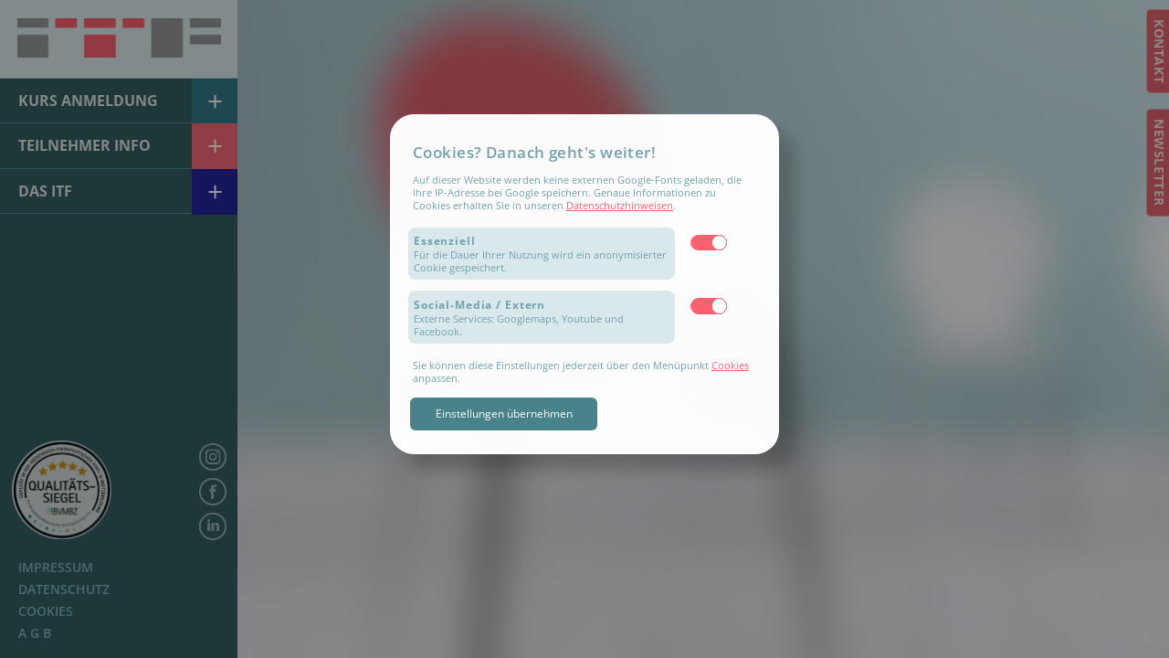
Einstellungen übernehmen (504, 413)
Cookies (730, 365)
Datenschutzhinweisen (619, 205)
